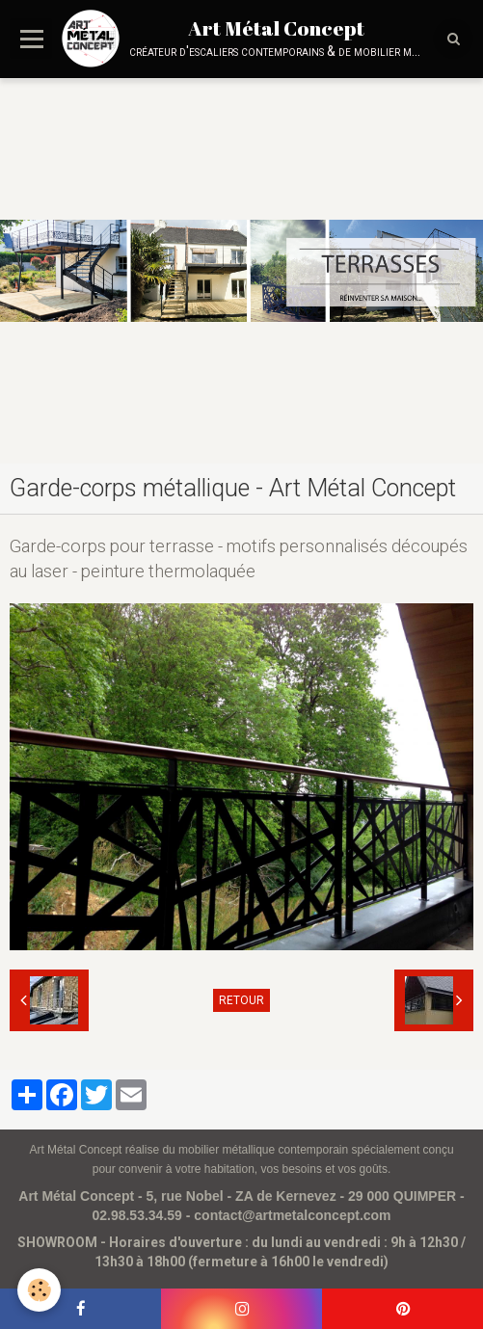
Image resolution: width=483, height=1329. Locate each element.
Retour (241, 1000)
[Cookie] (39, 1290)
